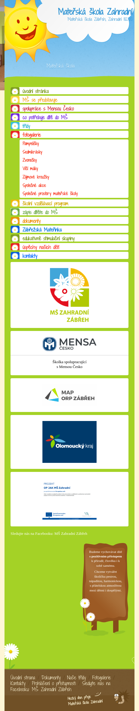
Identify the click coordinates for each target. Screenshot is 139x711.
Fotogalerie (101, 677)
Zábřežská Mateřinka (42, 229)
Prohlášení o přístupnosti (54, 683)
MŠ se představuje (40, 100)
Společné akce (34, 185)
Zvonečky (30, 160)
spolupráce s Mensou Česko (48, 108)
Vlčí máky (30, 168)
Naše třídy (76, 677)
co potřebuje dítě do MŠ (45, 117)
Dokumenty (51, 677)
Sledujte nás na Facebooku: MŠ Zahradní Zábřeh (49, 533)
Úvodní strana (23, 677)
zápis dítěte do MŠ (40, 212)
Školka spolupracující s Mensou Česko (69, 364)
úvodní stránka (36, 91)
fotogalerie (32, 135)
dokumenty (32, 221)
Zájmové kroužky (36, 177)
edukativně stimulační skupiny (49, 238)
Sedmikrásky (32, 152)
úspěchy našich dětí (41, 247)
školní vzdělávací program (45, 203)
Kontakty (18, 683)
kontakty (30, 256)
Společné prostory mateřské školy (50, 193)
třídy (26, 126)
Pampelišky (31, 143)
